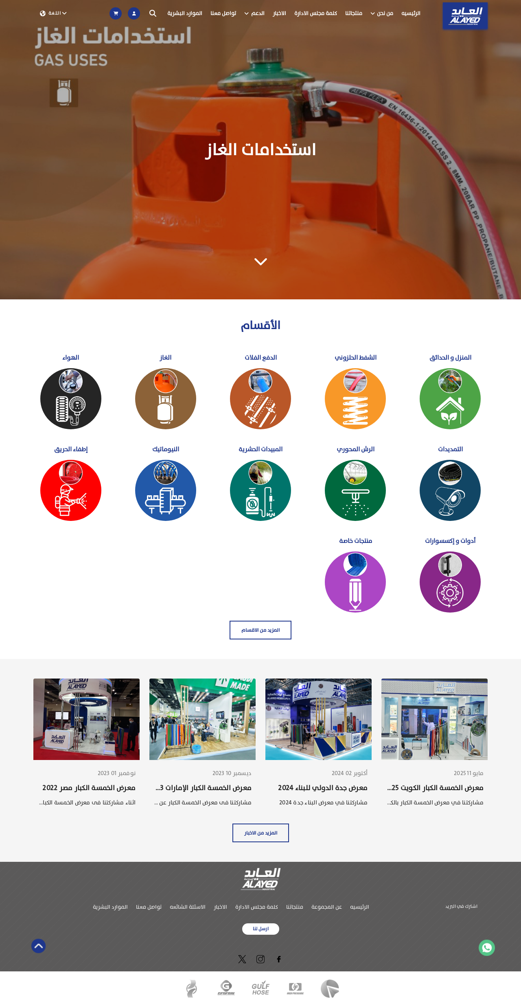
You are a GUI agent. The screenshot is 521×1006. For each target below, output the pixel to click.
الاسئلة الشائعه (188, 906)
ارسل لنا (261, 929)
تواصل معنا (223, 13)
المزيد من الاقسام (260, 630)
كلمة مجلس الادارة (315, 13)
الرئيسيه (410, 13)
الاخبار (279, 13)
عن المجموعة (326, 906)
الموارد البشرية (184, 13)
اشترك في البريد (461, 906)
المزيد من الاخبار (260, 833)
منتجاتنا (353, 13)
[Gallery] (260, 149)
